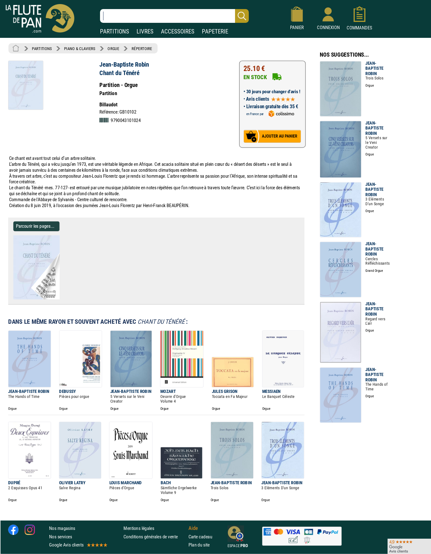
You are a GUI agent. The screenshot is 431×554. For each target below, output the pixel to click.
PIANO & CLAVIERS (79, 48)
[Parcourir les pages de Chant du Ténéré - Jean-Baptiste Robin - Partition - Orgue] (57, 298)
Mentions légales (138, 528)
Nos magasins (62, 528)
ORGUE (113, 48)
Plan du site (199, 544)
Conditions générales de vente (154, 536)
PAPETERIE (215, 31)
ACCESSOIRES (177, 31)
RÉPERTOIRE (142, 48)
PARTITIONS (114, 31)
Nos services (60, 536)
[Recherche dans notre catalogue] (174, 16)
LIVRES (145, 31)
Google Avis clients (78, 544)
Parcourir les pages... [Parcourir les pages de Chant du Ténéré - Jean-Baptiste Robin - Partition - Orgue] (35, 226)
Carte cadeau (200, 536)
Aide (193, 528)
